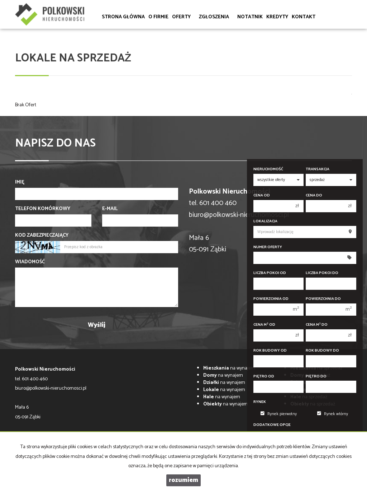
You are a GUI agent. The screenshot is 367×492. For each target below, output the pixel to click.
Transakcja (317, 169)
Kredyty (277, 17)
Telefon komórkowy (42, 209)
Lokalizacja (265, 221)
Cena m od (264, 325)
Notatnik (250, 17)
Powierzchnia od (271, 299)
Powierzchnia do (323, 299)
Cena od (261, 195)
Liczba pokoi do (322, 273)
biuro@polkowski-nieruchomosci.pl (239, 215)
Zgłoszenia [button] (216, 17)
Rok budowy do (322, 350)
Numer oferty (267, 247)
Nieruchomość (268, 169)
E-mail (110, 209)
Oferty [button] (183, 17)
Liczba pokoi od (269, 273)
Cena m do (317, 325)
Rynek (259, 402)
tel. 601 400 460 (31, 379)
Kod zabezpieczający (41, 235)
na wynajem (229, 368)
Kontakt (303, 17)
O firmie (158, 17)
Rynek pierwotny (279, 414)
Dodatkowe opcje (272, 425)
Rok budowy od (270, 350)
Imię (19, 182)
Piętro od (263, 376)
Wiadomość (30, 262)
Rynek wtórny (332, 414)
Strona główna (123, 17)
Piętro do (316, 376)
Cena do (314, 195)
